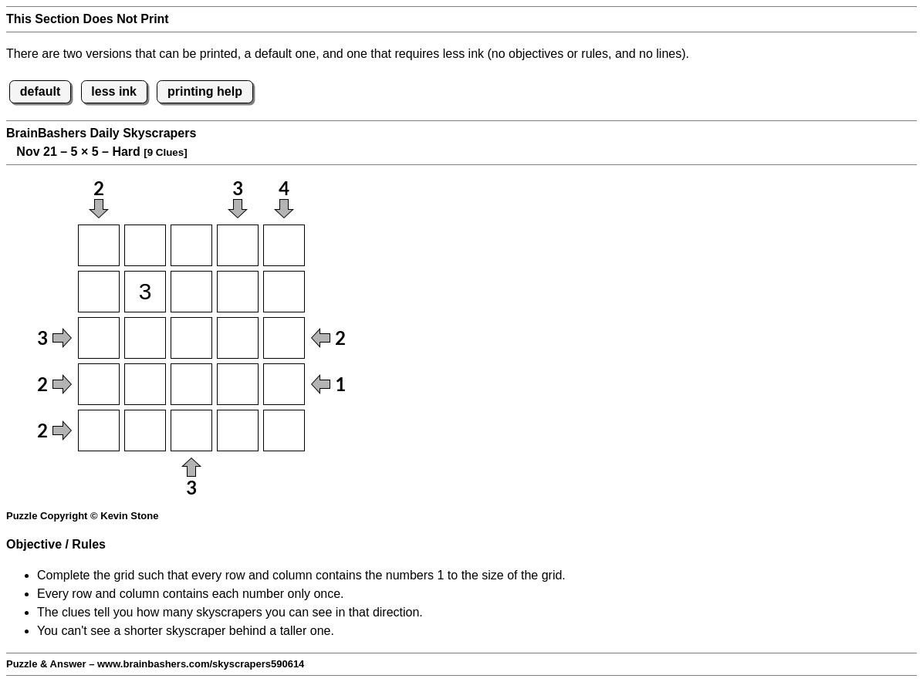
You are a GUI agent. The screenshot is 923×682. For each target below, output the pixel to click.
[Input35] (284, 338)
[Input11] (99, 245)
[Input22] (145, 291)
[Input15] (284, 245)
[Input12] (145, 245)
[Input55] (284, 430)
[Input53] (191, 430)
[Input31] (99, 338)
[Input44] (238, 384)
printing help (204, 91)
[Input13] (191, 245)
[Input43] (191, 384)
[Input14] (238, 245)
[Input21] (99, 291)
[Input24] (238, 291)
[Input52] (145, 430)
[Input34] (238, 338)
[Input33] (191, 338)
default (40, 91)
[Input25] (284, 291)
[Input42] (145, 384)
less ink (114, 91)
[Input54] (238, 430)
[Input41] (99, 384)
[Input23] (191, 291)
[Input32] (145, 338)
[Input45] (284, 384)
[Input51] (99, 430)
